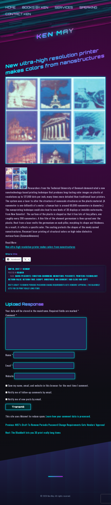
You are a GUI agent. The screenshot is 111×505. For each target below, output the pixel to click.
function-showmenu (42, 276)
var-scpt (83, 279)
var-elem (73, 279)
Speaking (88, 7)
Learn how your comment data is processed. (68, 416)
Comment (11, 315)
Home (10, 7)
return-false (15, 279)
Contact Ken (18, 14)
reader (20, 272)
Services (64, 7)
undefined (49, 279)
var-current (61, 279)
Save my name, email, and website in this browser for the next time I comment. (48, 385)
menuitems (58, 276)
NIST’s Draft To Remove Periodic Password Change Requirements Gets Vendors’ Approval (47, 284)
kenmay (26, 268)
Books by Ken (35, 7)
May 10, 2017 (14, 268)
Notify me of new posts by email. (24, 399)
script (39, 279)
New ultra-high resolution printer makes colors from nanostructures (40, 247)
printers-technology (87, 276)
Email (9, 365)
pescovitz (70, 276)
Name (9, 355)
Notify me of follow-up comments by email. (30, 392)
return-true (29, 279)
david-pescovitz (23, 276)
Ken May (55, 34)
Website (9, 376)
